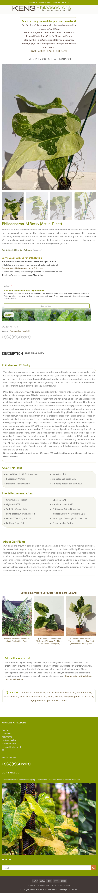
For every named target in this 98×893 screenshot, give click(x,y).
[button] (4, 7)
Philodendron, (39, 696)
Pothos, (59, 696)
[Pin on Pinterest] (23, 337)
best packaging (9, 740)
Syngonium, (37, 700)
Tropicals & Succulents (56, 700)
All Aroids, (28, 692)
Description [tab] (12, 353)
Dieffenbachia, (68, 692)
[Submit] (93, 867)
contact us (6, 733)
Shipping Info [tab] (34, 353)
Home (28, 59)
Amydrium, (40, 692)
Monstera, (25, 696)
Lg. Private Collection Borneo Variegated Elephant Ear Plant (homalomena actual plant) (49, 641)
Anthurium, (53, 692)
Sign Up (8, 286)
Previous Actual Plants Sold (54, 59)
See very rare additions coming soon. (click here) (23, 268)
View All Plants (62, 886)
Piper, (51, 696)
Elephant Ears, (84, 692)
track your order (9, 743)
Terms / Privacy (45, 886)
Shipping (32, 886)
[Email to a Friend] (18, 337)
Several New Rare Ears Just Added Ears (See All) (49, 592)
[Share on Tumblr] (28, 337)
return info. (7, 737)
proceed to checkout (11, 747)
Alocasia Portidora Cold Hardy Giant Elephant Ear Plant (16, 639)
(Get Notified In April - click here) (49, 50)
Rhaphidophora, (72, 696)
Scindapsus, (87, 696)
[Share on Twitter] (14, 337)
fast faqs (6, 730)
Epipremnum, (11, 696)
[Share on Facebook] (4, 337)
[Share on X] (9, 337)
